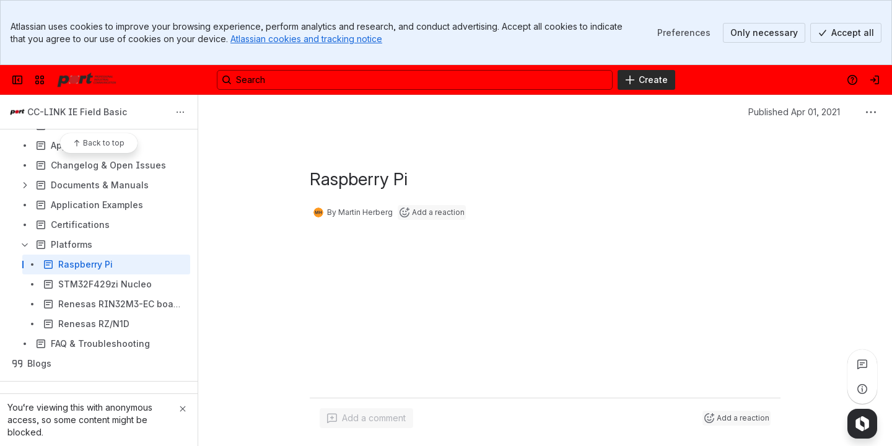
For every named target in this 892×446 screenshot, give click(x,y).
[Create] (646, 80)
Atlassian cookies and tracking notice (306, 38)
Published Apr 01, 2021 (794, 112)
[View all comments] (862, 364)
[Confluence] (87, 80)
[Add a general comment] (366, 418)
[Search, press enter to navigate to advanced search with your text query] (415, 80)
